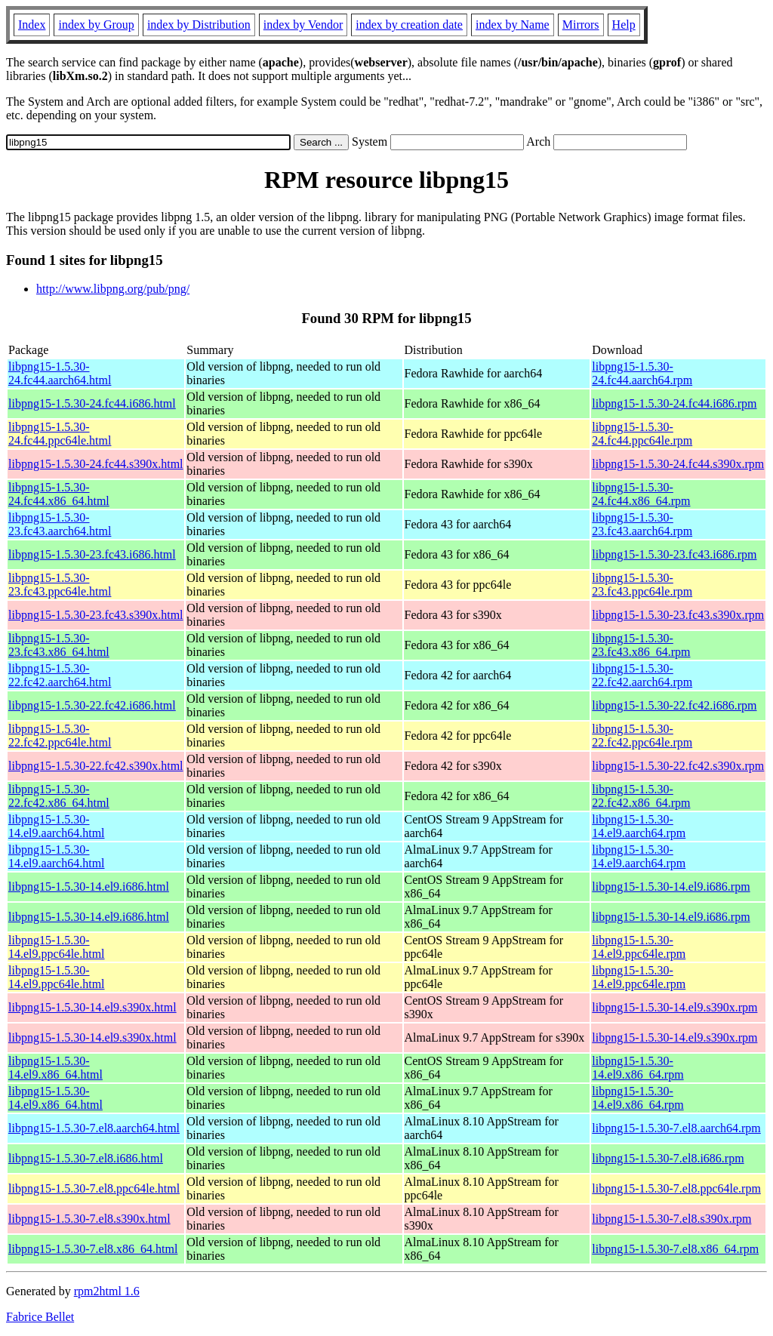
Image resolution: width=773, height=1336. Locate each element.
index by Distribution (199, 24)
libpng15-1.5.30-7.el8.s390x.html (89, 1218)
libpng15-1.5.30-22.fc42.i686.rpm (674, 705)
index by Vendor (303, 24)
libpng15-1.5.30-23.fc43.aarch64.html (59, 524)
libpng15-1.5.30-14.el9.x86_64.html (55, 1067)
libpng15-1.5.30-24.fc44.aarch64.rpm (642, 373)
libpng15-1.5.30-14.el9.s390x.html (92, 1007)
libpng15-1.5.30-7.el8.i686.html (85, 1158)
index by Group (96, 24)
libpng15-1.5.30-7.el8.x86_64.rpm (675, 1248)
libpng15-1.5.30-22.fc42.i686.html (92, 705)
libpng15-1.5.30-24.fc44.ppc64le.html (59, 433)
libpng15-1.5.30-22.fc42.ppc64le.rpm (642, 735)
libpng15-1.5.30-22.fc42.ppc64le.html (59, 735)
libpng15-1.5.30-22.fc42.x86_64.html (58, 796)
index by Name (513, 24)
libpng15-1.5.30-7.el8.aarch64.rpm (676, 1128)
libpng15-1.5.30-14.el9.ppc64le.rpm (638, 947)
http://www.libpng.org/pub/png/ (112, 288)
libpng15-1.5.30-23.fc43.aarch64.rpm (642, 524)
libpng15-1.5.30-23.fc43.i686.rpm (674, 554)
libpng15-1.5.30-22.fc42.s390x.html (95, 765)
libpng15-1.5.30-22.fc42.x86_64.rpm (641, 796)
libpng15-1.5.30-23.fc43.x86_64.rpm (641, 645)
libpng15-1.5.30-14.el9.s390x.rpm (674, 1007)
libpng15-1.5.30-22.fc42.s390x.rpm (678, 765)
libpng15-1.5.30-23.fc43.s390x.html (95, 614)
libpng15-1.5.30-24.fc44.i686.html (92, 403)
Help (624, 24)
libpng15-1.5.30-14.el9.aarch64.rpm (638, 826)
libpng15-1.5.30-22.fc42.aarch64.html (59, 675)
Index (31, 24)
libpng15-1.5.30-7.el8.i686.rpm (668, 1158)
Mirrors (580, 24)
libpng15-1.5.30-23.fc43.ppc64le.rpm (642, 584)
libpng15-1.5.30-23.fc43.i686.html (92, 554)
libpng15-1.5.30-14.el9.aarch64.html (56, 826)
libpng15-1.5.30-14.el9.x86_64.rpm (637, 1067)
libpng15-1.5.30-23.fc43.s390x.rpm (678, 614)
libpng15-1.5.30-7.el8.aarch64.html (94, 1128)
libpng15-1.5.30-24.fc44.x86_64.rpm (641, 494)
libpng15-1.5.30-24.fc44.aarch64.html (59, 373)
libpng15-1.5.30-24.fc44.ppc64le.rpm (642, 433)
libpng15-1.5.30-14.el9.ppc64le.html (56, 947)
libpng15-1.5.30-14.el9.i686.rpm (671, 886)
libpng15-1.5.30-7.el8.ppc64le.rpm (676, 1188)
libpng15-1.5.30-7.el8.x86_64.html (92, 1248)
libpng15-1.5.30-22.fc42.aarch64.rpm (642, 675)
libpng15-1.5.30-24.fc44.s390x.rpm (678, 463)
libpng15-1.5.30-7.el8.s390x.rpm (671, 1218)
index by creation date (409, 24)
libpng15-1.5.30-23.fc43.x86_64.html (58, 645)
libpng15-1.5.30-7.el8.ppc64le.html (94, 1188)
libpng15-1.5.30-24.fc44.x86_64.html (58, 494)
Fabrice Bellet (40, 1316)
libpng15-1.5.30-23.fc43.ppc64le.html (59, 584)
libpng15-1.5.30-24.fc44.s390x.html (95, 463)
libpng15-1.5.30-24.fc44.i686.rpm (674, 403)
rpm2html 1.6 (107, 1291)
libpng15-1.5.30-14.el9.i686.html (88, 886)
